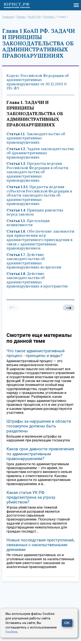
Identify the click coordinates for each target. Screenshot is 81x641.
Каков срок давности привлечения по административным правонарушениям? (40, 453)
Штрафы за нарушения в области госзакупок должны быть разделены (38, 426)
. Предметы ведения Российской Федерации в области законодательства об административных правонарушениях (37, 172)
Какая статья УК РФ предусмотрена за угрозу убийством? (30, 497)
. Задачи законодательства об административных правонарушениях (40, 153)
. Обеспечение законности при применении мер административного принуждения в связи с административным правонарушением (40, 240)
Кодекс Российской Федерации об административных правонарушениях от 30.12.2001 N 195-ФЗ (37, 82)
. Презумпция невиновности (28, 222)
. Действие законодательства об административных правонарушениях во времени (33, 261)
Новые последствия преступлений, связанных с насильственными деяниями (40, 545)
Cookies (11, 632)
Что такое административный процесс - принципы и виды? (35, 353)
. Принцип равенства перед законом (34, 212)
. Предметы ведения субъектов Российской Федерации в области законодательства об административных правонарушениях (39, 195)
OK (67, 623)
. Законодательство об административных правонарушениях (35, 138)
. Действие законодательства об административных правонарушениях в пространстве (37, 280)
